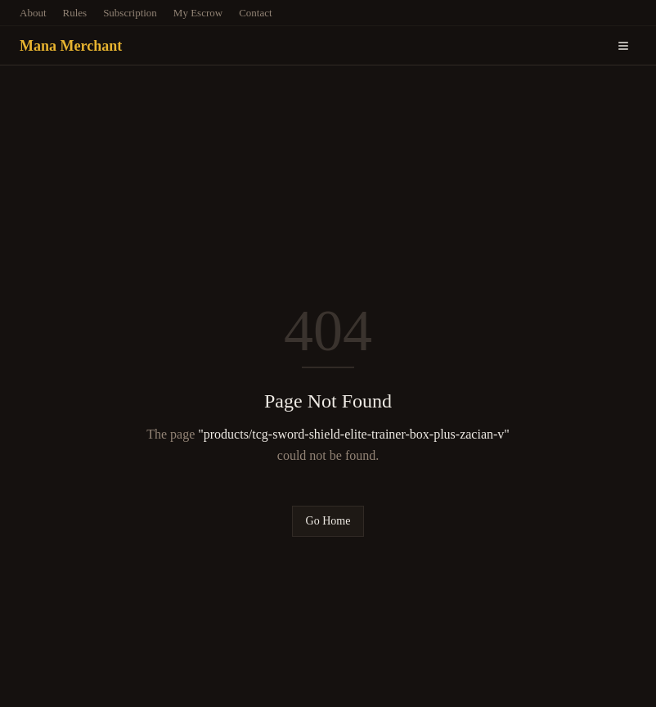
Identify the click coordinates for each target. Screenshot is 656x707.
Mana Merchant (71, 46)
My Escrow (197, 13)
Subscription (130, 13)
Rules (75, 13)
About (33, 13)
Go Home (328, 521)
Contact (255, 13)
